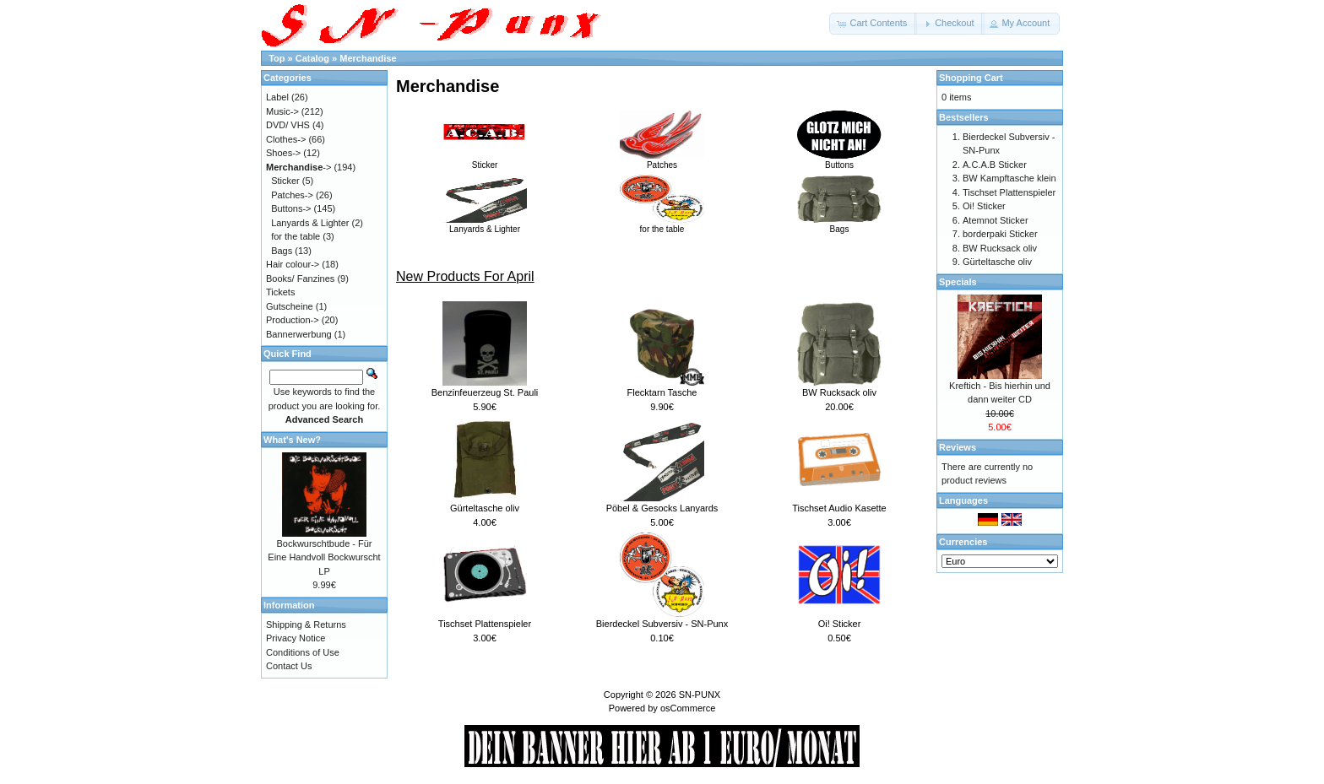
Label (277, 97)
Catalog (312, 58)
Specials (958, 282)
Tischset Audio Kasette (839, 508)
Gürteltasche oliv (484, 508)
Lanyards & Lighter (484, 224)
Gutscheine (289, 306)
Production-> (292, 320)
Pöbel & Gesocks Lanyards (662, 508)
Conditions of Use (302, 652)
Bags (839, 224)
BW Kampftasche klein (1009, 178)
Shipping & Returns (306, 624)
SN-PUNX (700, 694)
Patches (662, 160)
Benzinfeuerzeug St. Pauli (485, 392)
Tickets (280, 292)
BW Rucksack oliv (839, 392)
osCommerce (687, 708)
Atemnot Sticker (995, 220)
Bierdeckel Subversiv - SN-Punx (662, 624)
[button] (873, 24)
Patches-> (292, 195)
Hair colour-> (292, 264)
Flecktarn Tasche (662, 392)
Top (277, 58)
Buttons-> (291, 208)
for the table (662, 224)
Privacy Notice (295, 638)
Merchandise (367, 58)
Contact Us (289, 666)
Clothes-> (286, 139)
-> (298, 167)
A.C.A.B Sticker (995, 165)
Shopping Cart (971, 78)
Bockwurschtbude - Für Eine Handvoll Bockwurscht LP (324, 557)
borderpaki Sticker (1000, 234)
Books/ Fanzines (300, 278)
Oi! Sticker (839, 624)
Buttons (839, 160)
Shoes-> (283, 153)
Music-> (282, 111)
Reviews (957, 447)
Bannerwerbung (299, 334)
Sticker (484, 160)
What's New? (292, 440)
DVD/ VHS (288, 125)
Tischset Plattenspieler (484, 624)
